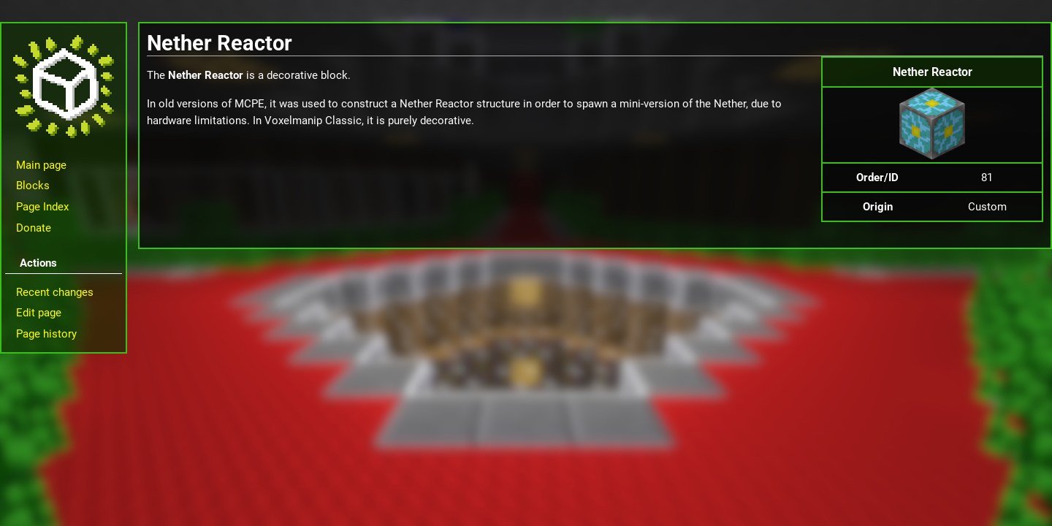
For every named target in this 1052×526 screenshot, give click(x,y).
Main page (41, 165)
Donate (33, 228)
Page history (46, 333)
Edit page (38, 312)
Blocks (33, 185)
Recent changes (55, 292)
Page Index (42, 206)
